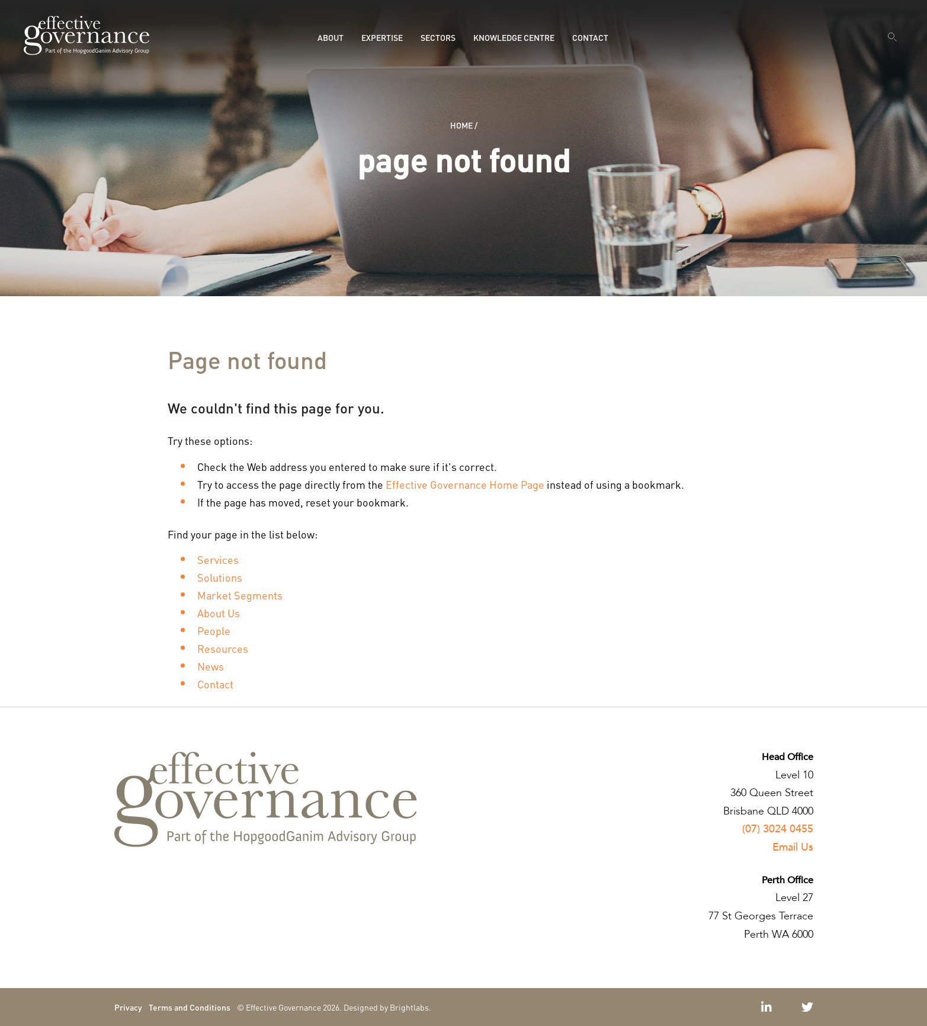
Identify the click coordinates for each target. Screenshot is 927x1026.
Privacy (128, 1007)
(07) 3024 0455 (777, 829)
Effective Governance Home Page (465, 484)
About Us (218, 613)
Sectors (438, 37)
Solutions (219, 577)
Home (461, 125)
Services (218, 559)
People (213, 630)
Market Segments (240, 595)
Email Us (792, 847)
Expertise (382, 37)
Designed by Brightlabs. (387, 1007)
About (330, 37)
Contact (590, 37)
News (210, 666)
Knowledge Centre (513, 37)
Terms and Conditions (189, 1007)
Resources (222, 648)
